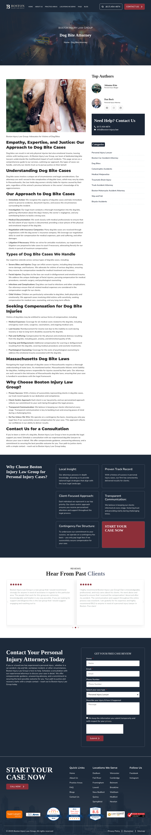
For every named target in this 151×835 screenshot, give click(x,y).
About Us (39, 7)
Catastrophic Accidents (102, 169)
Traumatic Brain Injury (101, 180)
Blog (86, 7)
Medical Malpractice (100, 174)
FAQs (80, 7)
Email (89, 669)
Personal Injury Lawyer (102, 152)
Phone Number (93, 679)
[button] (7, 601)
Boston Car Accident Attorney (105, 158)
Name (89, 659)
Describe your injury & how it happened (103, 700)
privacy (108, 721)
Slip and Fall (97, 196)
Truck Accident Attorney (102, 185)
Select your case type (96, 690)
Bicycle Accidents (99, 201)
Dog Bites (96, 163)
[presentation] (104, 729)
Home (30, 7)
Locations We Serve (68, 7)
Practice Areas (51, 7)
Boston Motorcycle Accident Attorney (108, 190)
